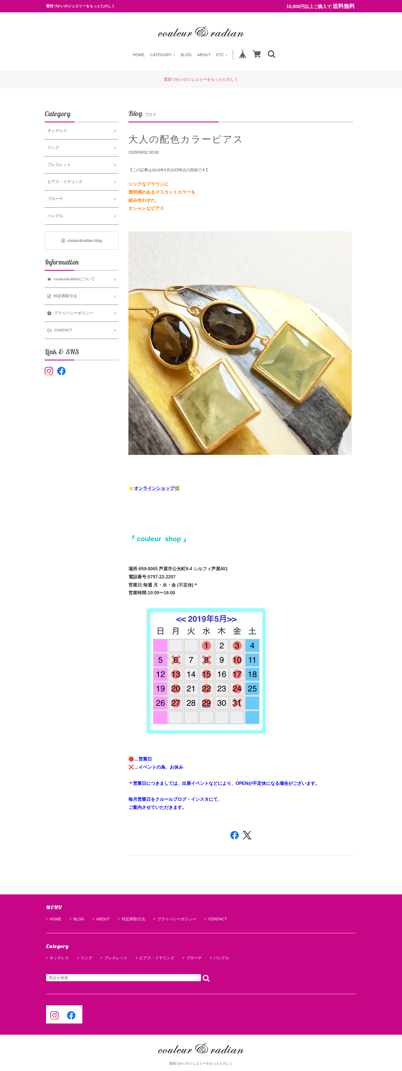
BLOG (186, 55)
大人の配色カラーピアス (186, 139)
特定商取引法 (131, 919)
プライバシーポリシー (175, 919)
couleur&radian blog (81, 240)
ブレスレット (59, 165)
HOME (139, 55)
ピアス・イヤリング (65, 182)
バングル (55, 216)
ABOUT (203, 55)
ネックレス (57, 131)
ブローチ (55, 199)
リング (53, 148)
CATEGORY (162, 55)
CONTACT (216, 919)
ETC (221, 55)
